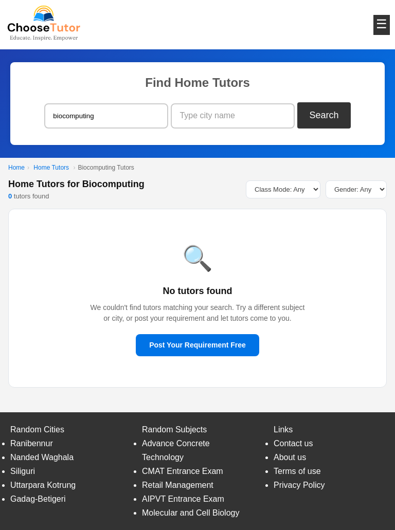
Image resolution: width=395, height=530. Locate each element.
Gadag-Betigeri (38, 499)
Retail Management (177, 485)
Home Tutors (51, 167)
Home (16, 167)
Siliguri (22, 471)
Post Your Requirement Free (197, 345)
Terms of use (297, 471)
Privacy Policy (299, 485)
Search (324, 115)
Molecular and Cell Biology (190, 512)
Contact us (293, 443)
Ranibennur (31, 443)
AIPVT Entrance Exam (183, 499)
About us (290, 457)
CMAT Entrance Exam (182, 471)
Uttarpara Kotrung (43, 485)
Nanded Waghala (42, 457)
